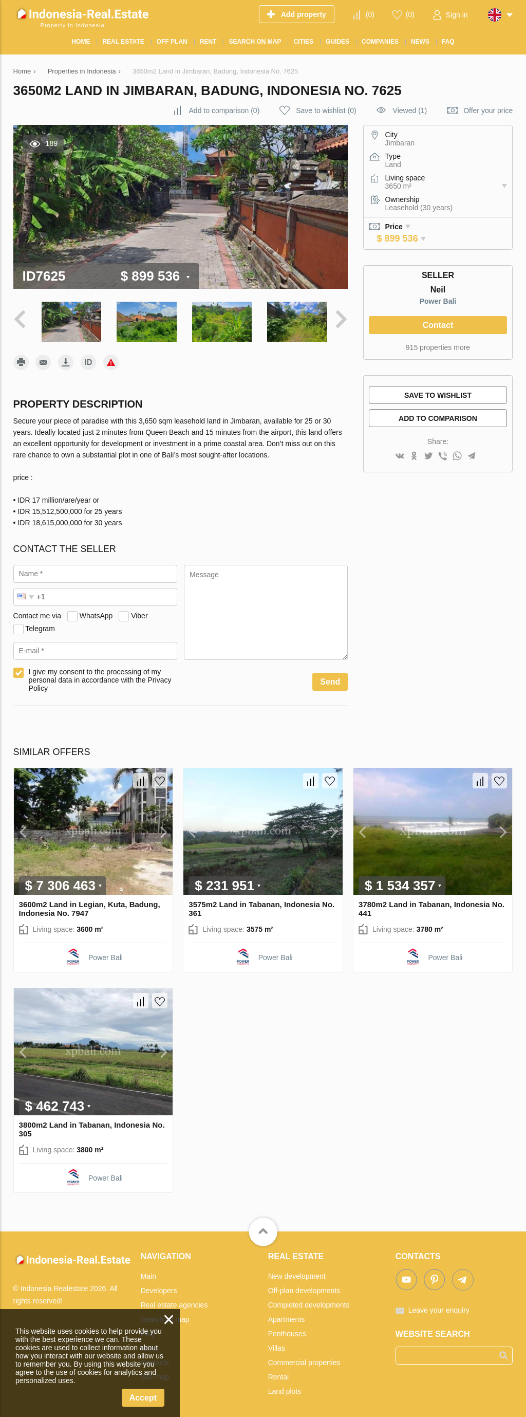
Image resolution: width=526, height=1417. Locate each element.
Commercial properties (304, 1361)
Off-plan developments (304, 1289)
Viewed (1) (410, 110)
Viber (139, 614)
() (370, 14)
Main (148, 1275)
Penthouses (287, 1332)
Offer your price (488, 110)
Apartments (286, 1318)
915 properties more (438, 347)
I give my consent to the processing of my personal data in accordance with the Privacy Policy (100, 679)
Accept (143, 1397)
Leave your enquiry (438, 1308)
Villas (276, 1346)
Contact (438, 325)
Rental (278, 1375)
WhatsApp (96, 614)
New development (297, 1275)
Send (330, 680)
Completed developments (309, 1303)
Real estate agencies (174, 1303)
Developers (159, 1289)
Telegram (40, 627)
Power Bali (438, 301)
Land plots (285, 1390)
